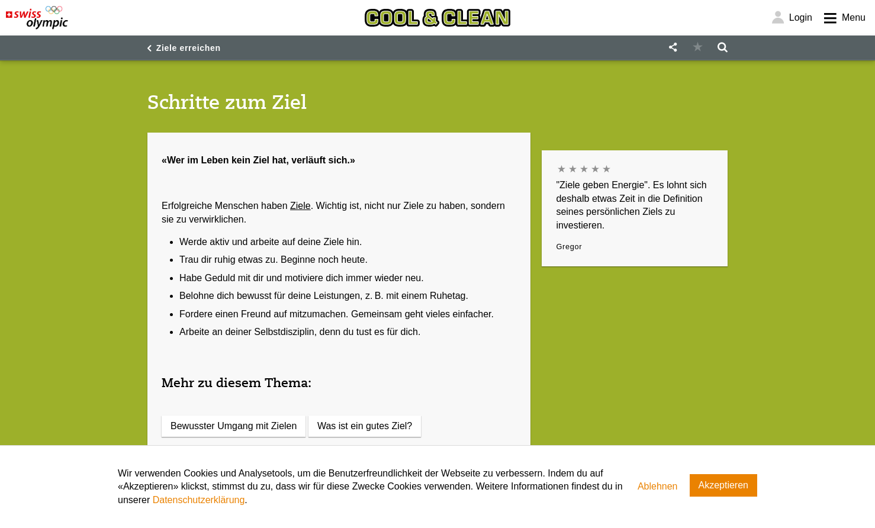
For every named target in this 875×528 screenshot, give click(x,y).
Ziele (300, 206)
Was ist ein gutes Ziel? (364, 426)
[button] (672, 48)
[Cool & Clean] (437, 18)
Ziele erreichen (188, 48)
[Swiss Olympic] (37, 18)
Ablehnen (658, 486)
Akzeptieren (724, 485)
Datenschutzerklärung (199, 500)
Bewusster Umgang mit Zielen (234, 426)
